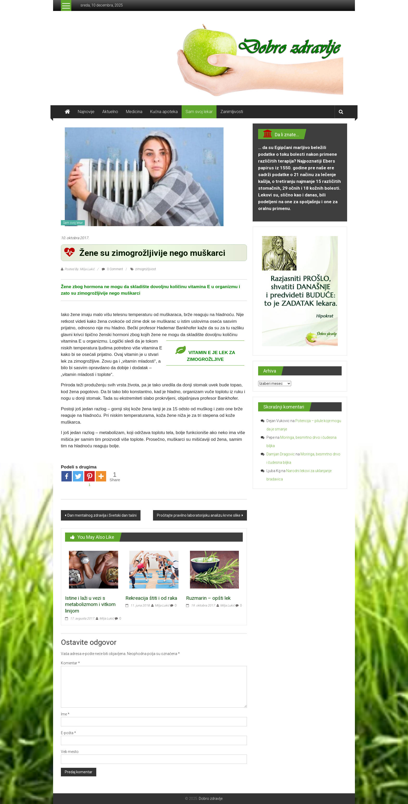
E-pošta (68, 733)
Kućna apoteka (164, 111)
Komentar (70, 663)
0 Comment (112, 269)
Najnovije (86, 111)
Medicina (134, 111)
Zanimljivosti (231, 111)
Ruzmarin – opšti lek (208, 598)
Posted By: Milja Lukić (79, 269)
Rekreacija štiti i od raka (151, 598)
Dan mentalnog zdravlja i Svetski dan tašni (102, 515)
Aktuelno (110, 111)
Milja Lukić (106, 618)
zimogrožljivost (145, 269)
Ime (65, 714)
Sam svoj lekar (199, 111)
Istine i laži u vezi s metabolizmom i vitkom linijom (90, 604)
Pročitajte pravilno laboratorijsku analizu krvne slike (198, 515)
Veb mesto (70, 752)
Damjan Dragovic (280, 454)
